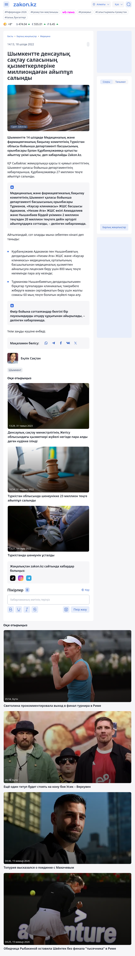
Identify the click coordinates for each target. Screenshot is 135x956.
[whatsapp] (46, 343)
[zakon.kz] (24, 4)
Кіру (87, 589)
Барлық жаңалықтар (27, 36)
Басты (10, 36)
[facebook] (61, 343)
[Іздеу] (129, 4)
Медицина (45, 36)
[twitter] (76, 343)
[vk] (68, 343)
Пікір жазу (80, 609)
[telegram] (53, 343)
